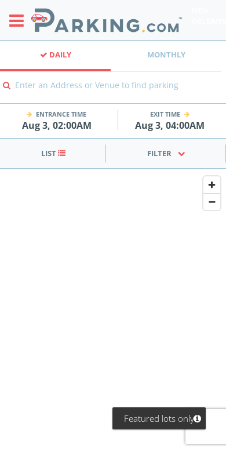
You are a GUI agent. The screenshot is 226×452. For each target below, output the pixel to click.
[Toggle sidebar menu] (20, 20)
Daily (55, 54)
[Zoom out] (211, 201)
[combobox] (113, 93)
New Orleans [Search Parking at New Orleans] (208, 15)
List (53, 153)
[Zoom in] (211, 184)
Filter (166, 153)
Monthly (166, 54)
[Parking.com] (106, 20)
